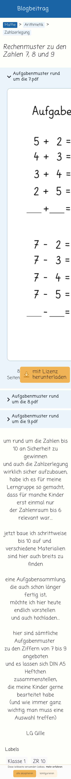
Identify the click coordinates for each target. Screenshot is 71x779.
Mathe (10, 25)
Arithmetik (34, 25)
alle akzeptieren (24, 773)
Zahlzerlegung (17, 32)
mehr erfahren (54, 767)
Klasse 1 (16, 761)
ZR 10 (39, 761)
